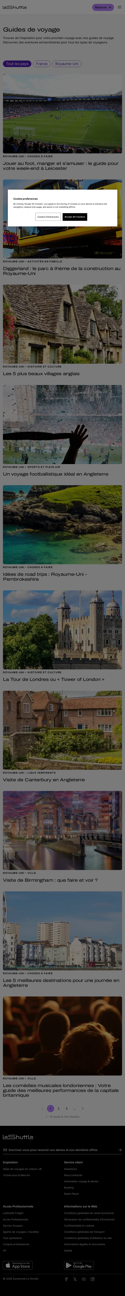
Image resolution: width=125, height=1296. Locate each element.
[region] (62, 208)
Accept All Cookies (75, 216)
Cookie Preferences (48, 216)
